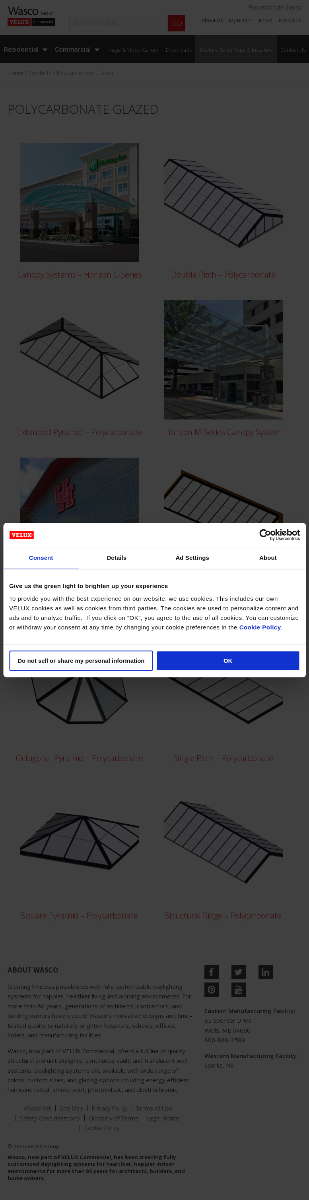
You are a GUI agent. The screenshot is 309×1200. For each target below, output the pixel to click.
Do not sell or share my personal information (80, 660)
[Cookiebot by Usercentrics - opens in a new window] (265, 535)
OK (228, 660)
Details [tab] (116, 557)
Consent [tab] (41, 557)
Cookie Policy (260, 627)
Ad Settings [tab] (192, 557)
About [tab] (268, 557)
